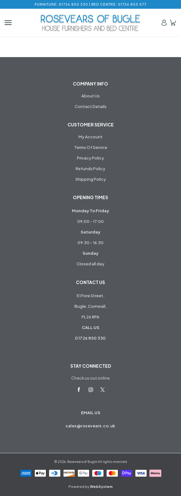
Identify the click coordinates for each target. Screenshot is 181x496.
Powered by (90, 486)
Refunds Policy (90, 168)
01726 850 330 (90, 338)
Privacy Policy (90, 157)
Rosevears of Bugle (82, 462)
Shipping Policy (90, 179)
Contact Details (91, 106)
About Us (90, 95)
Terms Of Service (90, 147)
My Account (90, 136)
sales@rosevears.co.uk (90, 425)
